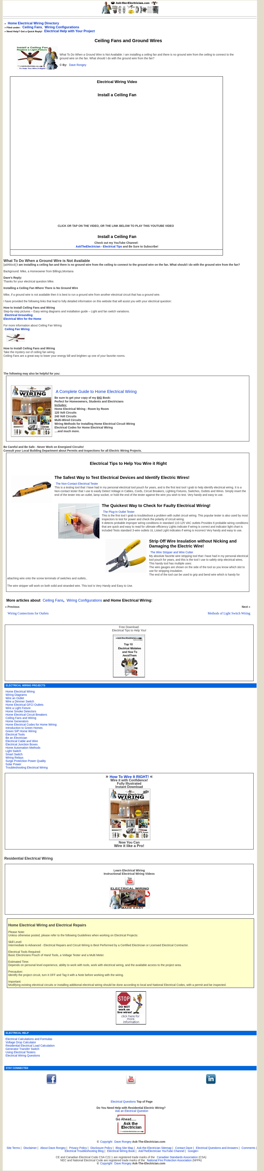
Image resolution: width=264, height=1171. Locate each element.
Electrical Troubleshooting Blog (84, 1151)
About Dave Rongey (53, 1148)
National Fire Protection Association (169, 1160)
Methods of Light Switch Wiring (229, 613)
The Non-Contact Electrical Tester (77, 483)
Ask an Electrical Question (131, 1111)
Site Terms (13, 1148)
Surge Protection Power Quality (26, 761)
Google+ (193, 1151)
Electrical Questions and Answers (217, 1148)
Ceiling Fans (32, 27)
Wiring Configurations (84, 600)
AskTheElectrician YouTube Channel (161, 1151)
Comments (248, 1148)
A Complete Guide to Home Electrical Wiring (96, 391)
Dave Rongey (77, 65)
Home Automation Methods (23, 747)
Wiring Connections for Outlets (28, 613)
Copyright (106, 1141)
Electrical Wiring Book (121, 1151)
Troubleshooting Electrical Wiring (27, 767)
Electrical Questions (123, 1101)
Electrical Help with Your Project (69, 31)
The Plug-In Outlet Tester (119, 511)
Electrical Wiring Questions (23, 1055)
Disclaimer (30, 1148)
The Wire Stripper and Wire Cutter (171, 552)
